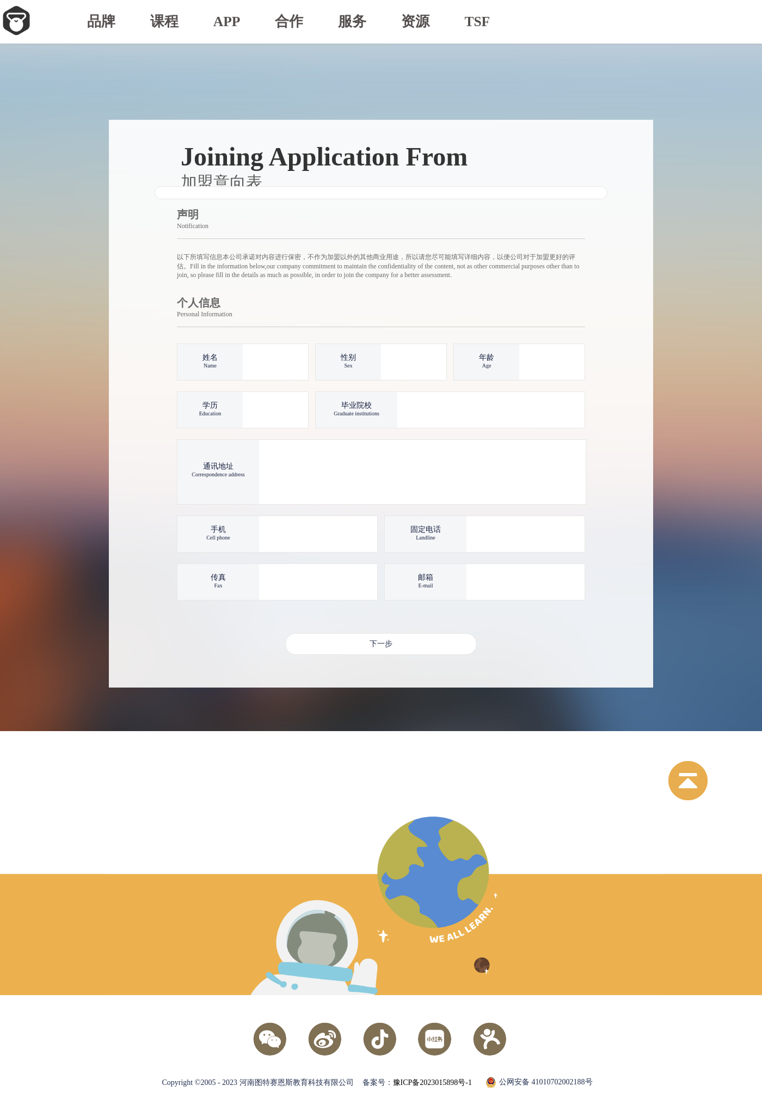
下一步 (381, 644)
